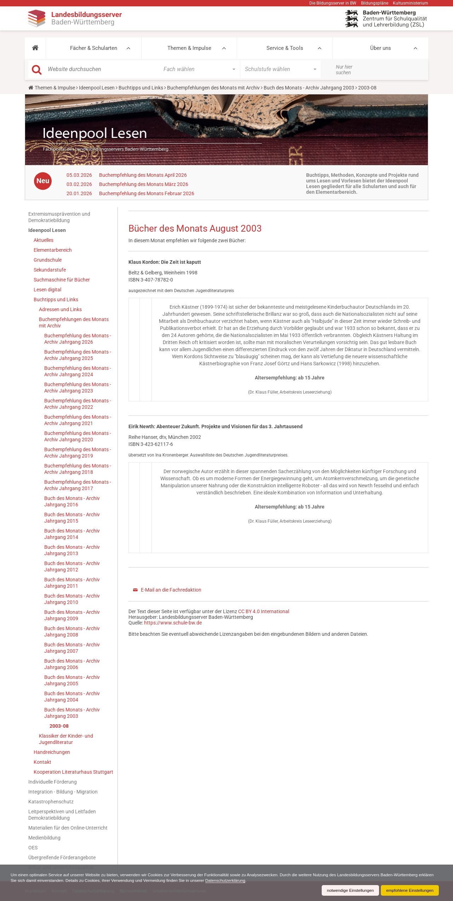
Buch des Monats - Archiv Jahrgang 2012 (72, 566)
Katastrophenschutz (51, 801)
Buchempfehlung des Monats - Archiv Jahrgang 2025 (77, 355)
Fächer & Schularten (93, 48)
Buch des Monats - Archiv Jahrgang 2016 (72, 501)
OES (33, 847)
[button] (35, 48)
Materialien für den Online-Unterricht (68, 828)
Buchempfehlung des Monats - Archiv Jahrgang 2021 (77, 420)
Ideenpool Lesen (97, 88)
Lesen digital (47, 289)
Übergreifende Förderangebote (62, 857)
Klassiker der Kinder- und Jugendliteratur (66, 739)
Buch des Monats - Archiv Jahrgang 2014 (72, 534)
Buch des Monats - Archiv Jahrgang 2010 (72, 599)
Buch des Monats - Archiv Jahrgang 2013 (72, 550)
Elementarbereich (53, 250)
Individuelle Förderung (52, 782)
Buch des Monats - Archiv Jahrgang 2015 (72, 518)
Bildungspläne (374, 3)
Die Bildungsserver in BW (332, 3)
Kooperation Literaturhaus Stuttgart (73, 772)
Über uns (380, 48)
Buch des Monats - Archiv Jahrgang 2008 (72, 632)
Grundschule (48, 260)
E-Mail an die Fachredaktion (171, 590)
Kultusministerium (410, 3)
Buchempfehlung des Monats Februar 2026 (146, 193)
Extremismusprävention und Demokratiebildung (59, 217)
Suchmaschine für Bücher (62, 280)
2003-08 (59, 726)
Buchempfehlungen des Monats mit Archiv (213, 88)
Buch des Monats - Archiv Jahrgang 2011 (72, 583)
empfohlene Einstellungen (409, 890)
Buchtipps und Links (141, 88)
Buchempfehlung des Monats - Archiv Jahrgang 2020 (77, 436)
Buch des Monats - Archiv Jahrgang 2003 (309, 88)
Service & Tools (284, 48)
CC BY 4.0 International (263, 611)
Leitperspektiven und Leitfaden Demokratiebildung (62, 815)
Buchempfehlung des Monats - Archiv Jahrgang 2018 (77, 469)
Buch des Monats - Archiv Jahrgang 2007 (72, 648)
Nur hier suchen (344, 69)
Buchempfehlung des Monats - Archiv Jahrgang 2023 (77, 388)
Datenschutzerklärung (248, 880)
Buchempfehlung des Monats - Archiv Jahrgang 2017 (77, 485)
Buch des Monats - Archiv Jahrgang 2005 (72, 680)
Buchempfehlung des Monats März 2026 (143, 184)
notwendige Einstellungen (348, 890)
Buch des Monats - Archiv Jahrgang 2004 (72, 697)
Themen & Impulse (189, 48)
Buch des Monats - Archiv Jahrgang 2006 (72, 664)
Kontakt (42, 762)
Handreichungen (52, 752)
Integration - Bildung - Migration (63, 792)
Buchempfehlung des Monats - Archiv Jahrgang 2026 (77, 339)
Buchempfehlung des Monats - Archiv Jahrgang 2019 (77, 453)
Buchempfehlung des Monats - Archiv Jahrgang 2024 (77, 371)
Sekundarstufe (50, 270)
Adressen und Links (60, 309)
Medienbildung (44, 838)
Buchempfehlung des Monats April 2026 (143, 175)
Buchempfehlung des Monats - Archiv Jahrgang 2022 (77, 404)
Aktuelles (43, 240)
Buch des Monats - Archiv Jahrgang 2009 (72, 615)
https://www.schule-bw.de (173, 623)
